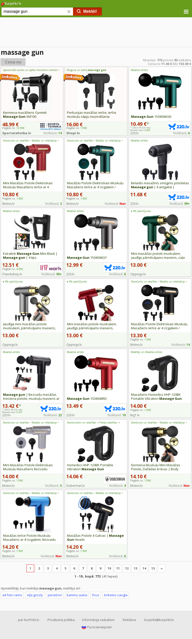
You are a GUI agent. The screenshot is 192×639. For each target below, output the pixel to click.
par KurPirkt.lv (28, 620)
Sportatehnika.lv (16, 133)
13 (135, 568)
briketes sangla (116, 595)
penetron (55, 595)
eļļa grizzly (35, 595)
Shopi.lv (73, 133)
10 (109, 568)
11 (118, 568)
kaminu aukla (77, 595)
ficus (95, 595)
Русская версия (99, 627)
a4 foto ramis (12, 595)
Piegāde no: (12, 198)
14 (144, 568)
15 (153, 568)
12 (126, 568)
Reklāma (129, 620)
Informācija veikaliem (98, 620)
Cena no (13, 62)
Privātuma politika (61, 620)
